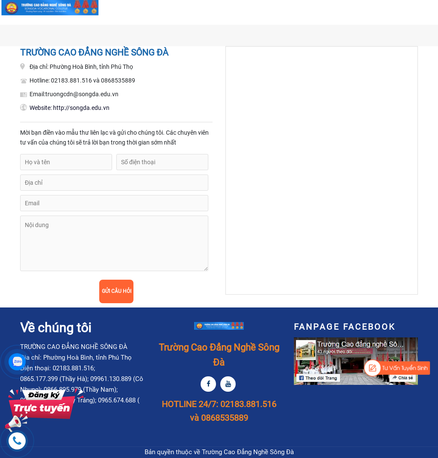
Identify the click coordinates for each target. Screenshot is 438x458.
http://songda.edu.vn (70, 107)
